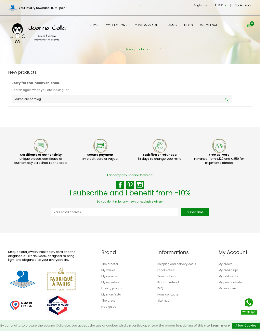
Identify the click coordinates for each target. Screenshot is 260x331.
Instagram (140, 185)
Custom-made (146, 25)
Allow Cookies (245, 325)
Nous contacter (168, 294)
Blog (188, 25)
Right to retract (168, 282)
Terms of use (166, 276)
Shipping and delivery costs (176, 264)
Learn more (220, 325)
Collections (116, 25)
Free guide (108, 307)
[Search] (122, 99)
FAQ (160, 288)
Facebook (120, 185)
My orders (225, 264)
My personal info (230, 282)
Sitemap (163, 301)
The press (108, 301)
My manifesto (111, 294)
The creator (109, 264)
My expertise (110, 282)
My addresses (228, 276)
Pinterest (130, 185)
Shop (94, 25)
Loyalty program (113, 288)
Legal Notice (166, 270)
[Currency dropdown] (221, 6)
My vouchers (228, 288)
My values (108, 270)
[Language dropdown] (201, 6)
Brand (171, 25)
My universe (109, 276)
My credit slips (228, 270)
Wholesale (210, 25)
